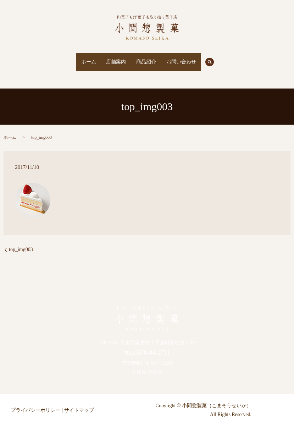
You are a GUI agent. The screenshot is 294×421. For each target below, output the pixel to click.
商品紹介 (150, 58)
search (227, 58)
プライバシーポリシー (35, 403)
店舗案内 (113, 58)
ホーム (78, 58)
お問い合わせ (191, 58)
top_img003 (21, 242)
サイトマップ (79, 403)
